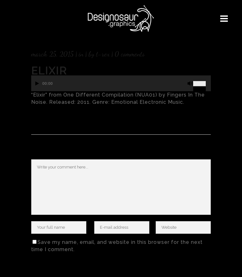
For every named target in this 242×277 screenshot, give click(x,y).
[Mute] (190, 83)
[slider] (202, 81)
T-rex (103, 54)
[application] (121, 86)
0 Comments (130, 54)
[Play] (37, 83)
